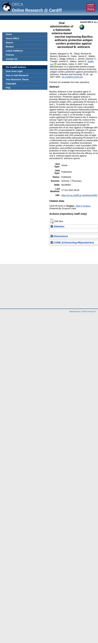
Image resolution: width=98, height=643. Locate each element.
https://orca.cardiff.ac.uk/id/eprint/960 (79, 195)
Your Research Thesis (17, 79)
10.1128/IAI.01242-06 (72, 77)
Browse (10, 46)
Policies (10, 55)
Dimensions (59, 236)
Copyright (11, 83)
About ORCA (12, 38)
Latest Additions (14, 50)
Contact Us (11, 59)
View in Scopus (82, 206)
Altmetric (57, 226)
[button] (52, 221)
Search (9, 42)
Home (9, 34)
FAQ (8, 87)
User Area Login (14, 71)
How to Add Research (17, 75)
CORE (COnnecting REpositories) (72, 242)
